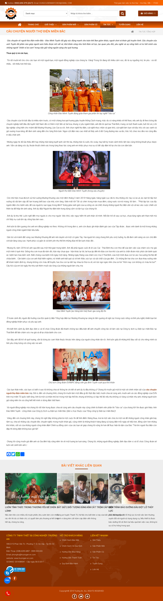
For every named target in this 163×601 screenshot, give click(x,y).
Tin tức (108, 24)
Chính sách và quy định (71, 546)
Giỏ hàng (148, 13)
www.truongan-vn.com (23, 558)
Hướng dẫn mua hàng (70, 552)
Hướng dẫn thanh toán (71, 558)
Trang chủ (33, 24)
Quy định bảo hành (69, 563)
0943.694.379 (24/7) (24, 3)
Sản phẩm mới (70, 24)
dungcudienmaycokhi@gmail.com (55, 3)
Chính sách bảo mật (69, 540)
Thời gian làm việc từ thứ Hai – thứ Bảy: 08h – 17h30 (136, 3)
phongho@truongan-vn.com (24, 554)
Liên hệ (139, 24)
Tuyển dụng (125, 24)
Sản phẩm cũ (90, 24)
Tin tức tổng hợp (147, 32)
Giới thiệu (50, 24)
